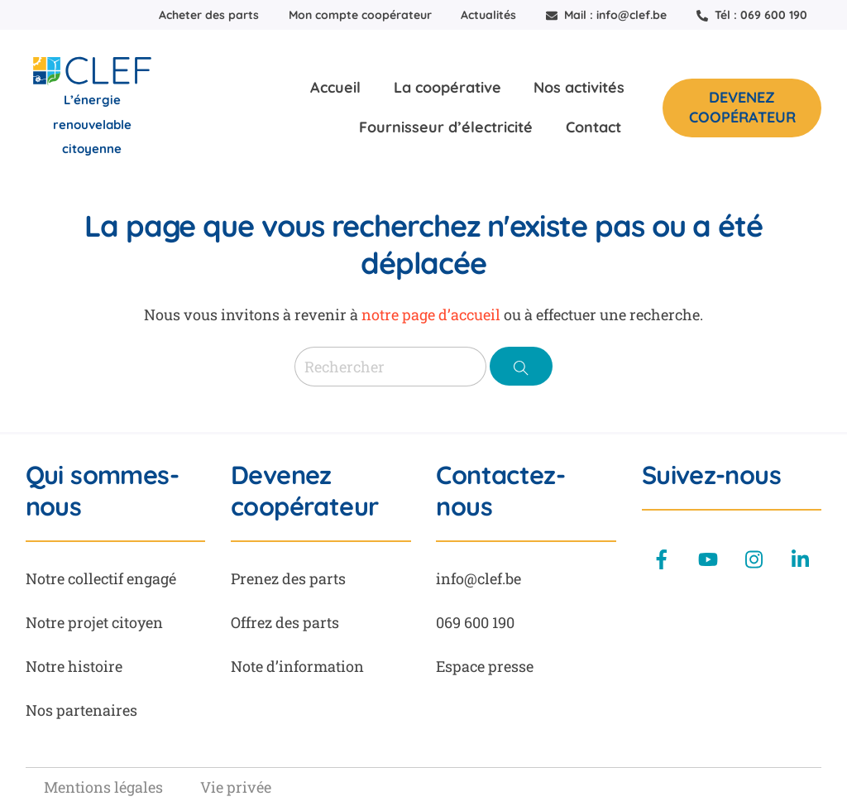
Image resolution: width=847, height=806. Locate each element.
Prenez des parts (288, 578)
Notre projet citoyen (94, 622)
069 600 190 (475, 622)
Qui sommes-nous (102, 490)
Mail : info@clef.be (606, 14)
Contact (593, 127)
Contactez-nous (500, 490)
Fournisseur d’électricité (446, 127)
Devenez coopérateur (742, 107)
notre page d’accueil (430, 314)
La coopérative (447, 87)
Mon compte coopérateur (360, 14)
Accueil (335, 87)
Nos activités (579, 87)
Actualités (488, 14)
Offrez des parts (285, 622)
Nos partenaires (81, 710)
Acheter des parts (209, 14)
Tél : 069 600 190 (751, 14)
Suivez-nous (711, 475)
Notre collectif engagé (101, 578)
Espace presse (485, 666)
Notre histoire (74, 666)
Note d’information (297, 666)
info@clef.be (478, 578)
